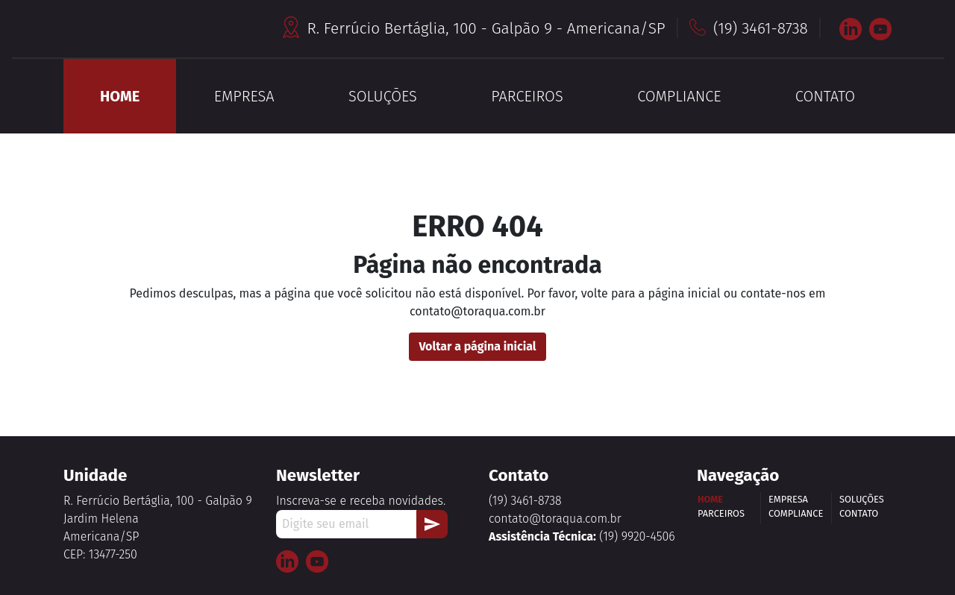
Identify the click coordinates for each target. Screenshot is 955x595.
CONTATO (825, 96)
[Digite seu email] (346, 524)
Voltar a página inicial (477, 346)
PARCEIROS (527, 96)
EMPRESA (244, 96)
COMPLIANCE (679, 96)
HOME (120, 96)
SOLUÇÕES (382, 96)
